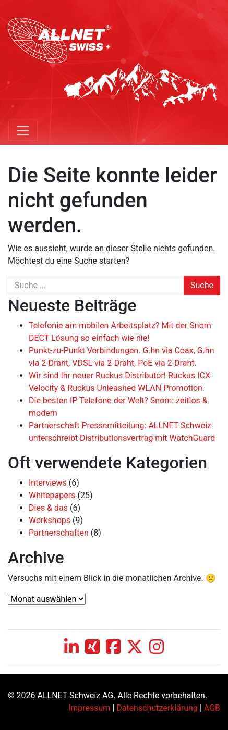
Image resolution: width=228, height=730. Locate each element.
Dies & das (48, 508)
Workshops (49, 520)
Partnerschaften (59, 533)
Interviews (48, 483)
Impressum (89, 708)
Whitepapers (52, 495)
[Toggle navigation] (23, 130)
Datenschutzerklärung (157, 708)
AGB (212, 708)
